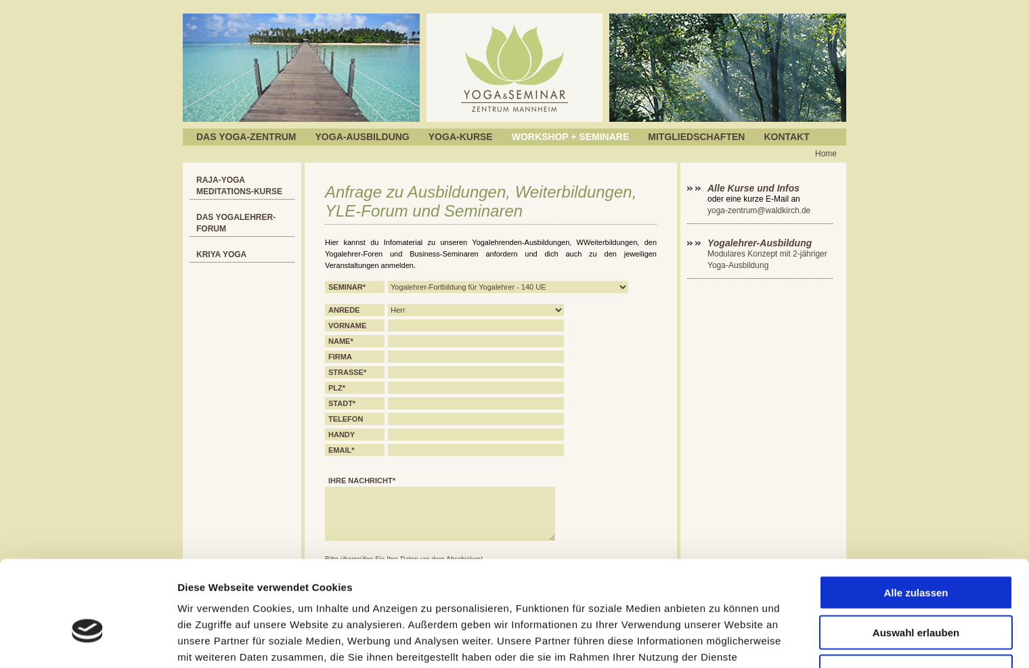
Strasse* (347, 372)
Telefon (345, 419)
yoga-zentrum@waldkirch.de (758, 210)
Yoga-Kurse (461, 136)
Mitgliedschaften (696, 136)
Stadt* (341, 403)
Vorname (347, 325)
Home (826, 153)
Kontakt (786, 136)
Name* (340, 341)
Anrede (343, 310)
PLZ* (336, 388)
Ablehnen (916, 596)
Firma (340, 357)
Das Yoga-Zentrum (246, 136)
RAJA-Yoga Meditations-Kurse (239, 185)
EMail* (341, 450)
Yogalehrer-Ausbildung (759, 243)
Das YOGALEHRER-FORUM (236, 223)
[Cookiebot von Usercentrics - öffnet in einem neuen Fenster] (87, 641)
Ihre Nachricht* (361, 480)
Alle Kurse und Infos (754, 188)
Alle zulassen (915, 516)
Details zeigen (720, 641)
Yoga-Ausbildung (362, 136)
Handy (341, 434)
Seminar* (347, 287)
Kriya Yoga (221, 254)
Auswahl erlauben (916, 556)
